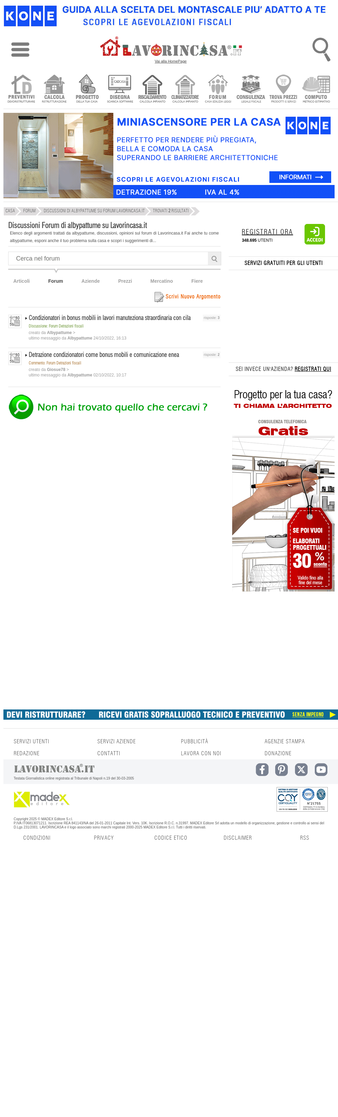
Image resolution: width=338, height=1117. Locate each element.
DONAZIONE (278, 753)
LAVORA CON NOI (201, 753)
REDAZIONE (27, 753)
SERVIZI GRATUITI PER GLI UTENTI (283, 263)
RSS (304, 838)
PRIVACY (104, 838)
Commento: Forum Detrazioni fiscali (55, 363)
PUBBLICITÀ (194, 741)
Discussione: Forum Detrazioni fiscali (56, 326)
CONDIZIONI (37, 838)
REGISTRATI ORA (267, 232)
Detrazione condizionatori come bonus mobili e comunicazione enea (104, 355)
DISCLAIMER (238, 838)
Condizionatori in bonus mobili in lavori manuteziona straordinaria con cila (110, 318)
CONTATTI (108, 753)
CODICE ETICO (170, 838)
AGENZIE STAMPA (285, 741)
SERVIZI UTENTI (31, 741)
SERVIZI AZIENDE (116, 741)
